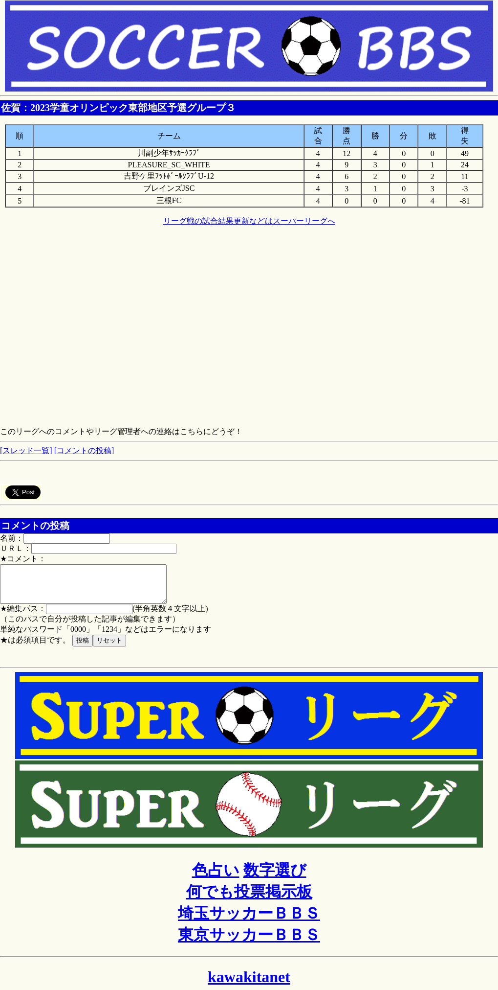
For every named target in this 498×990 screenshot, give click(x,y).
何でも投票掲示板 (249, 899)
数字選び (274, 877)
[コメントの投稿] (84, 450)
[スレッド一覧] (26, 450)
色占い (215, 877)
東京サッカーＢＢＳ (249, 942)
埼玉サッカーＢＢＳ (249, 920)
